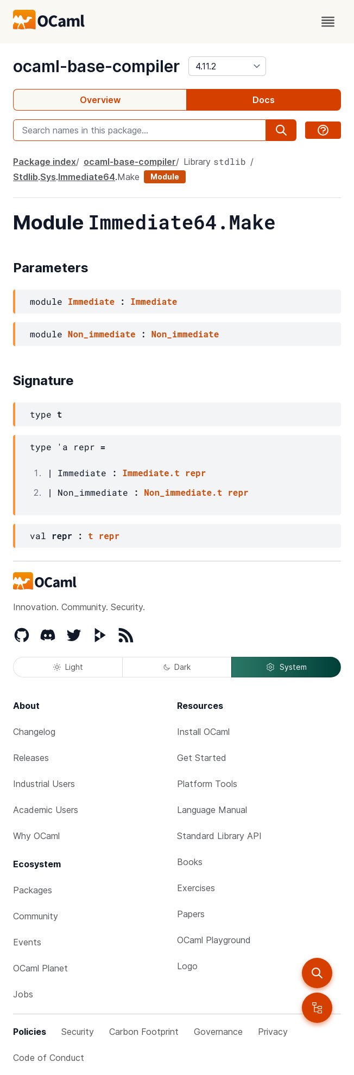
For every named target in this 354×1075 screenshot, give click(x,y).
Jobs (23, 994)
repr (195, 472)
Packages (32, 890)
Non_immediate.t (183, 492)
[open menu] (328, 21)
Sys (48, 176)
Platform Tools (207, 783)
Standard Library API (219, 835)
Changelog (34, 731)
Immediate (91, 301)
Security (77, 1031)
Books (190, 861)
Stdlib (25, 176)
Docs (263, 99)
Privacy (273, 1031)
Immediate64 (86, 176)
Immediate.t (151, 472)
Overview (100, 99)
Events (27, 942)
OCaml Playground (214, 940)
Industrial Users (44, 783)
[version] (227, 66)
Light (68, 666)
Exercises (196, 887)
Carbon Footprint (144, 1031)
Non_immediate (102, 334)
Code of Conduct (48, 1057)
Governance (218, 1031)
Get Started (201, 757)
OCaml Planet (40, 968)
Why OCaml (36, 835)
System (286, 667)
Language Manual (212, 809)
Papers (191, 913)
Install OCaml (203, 731)
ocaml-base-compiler (96, 66)
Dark (177, 666)
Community (35, 916)
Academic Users (45, 809)
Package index (44, 161)
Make (128, 176)
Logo (187, 966)
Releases (31, 757)
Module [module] (164, 176)
